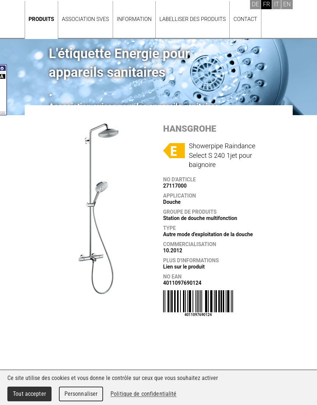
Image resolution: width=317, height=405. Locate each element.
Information (134, 19)
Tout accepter (29, 393)
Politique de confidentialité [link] (143, 393)
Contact (245, 19)
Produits (41, 19)
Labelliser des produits (192, 19)
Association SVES (85, 19)
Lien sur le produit (184, 267)
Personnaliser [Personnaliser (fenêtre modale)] (81, 393)
